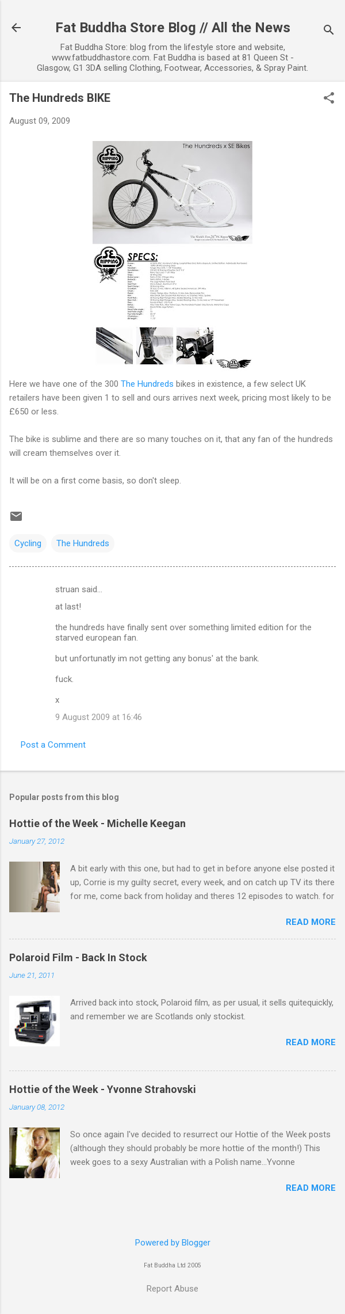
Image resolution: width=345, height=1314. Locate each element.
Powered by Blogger (172, 1242)
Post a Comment (53, 745)
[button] (329, 99)
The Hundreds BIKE (59, 98)
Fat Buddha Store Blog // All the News (172, 28)
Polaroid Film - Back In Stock (78, 957)
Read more (311, 922)
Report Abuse (172, 1288)
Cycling (27, 543)
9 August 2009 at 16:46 (98, 717)
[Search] (329, 31)
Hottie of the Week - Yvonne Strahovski (102, 1089)
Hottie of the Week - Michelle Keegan (97, 823)
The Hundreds (148, 384)
